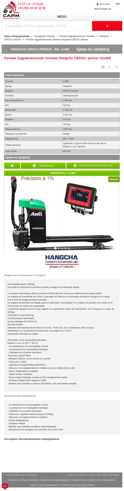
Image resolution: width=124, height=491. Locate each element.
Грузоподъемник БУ (49, 485)
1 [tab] (56, 249)
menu (62, 16)
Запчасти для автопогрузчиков (77, 485)
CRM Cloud (32, 475)
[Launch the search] (107, 26)
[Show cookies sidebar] (5, 486)
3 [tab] (62, 249)
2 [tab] (59, 249)
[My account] (103, 4)
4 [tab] (66, 249)
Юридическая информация (54, 480)
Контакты (14, 480)
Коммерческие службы (83, 480)
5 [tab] (69, 249)
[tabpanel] (62, 213)
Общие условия (29, 480)
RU (118, 4)
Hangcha (62, 261)
